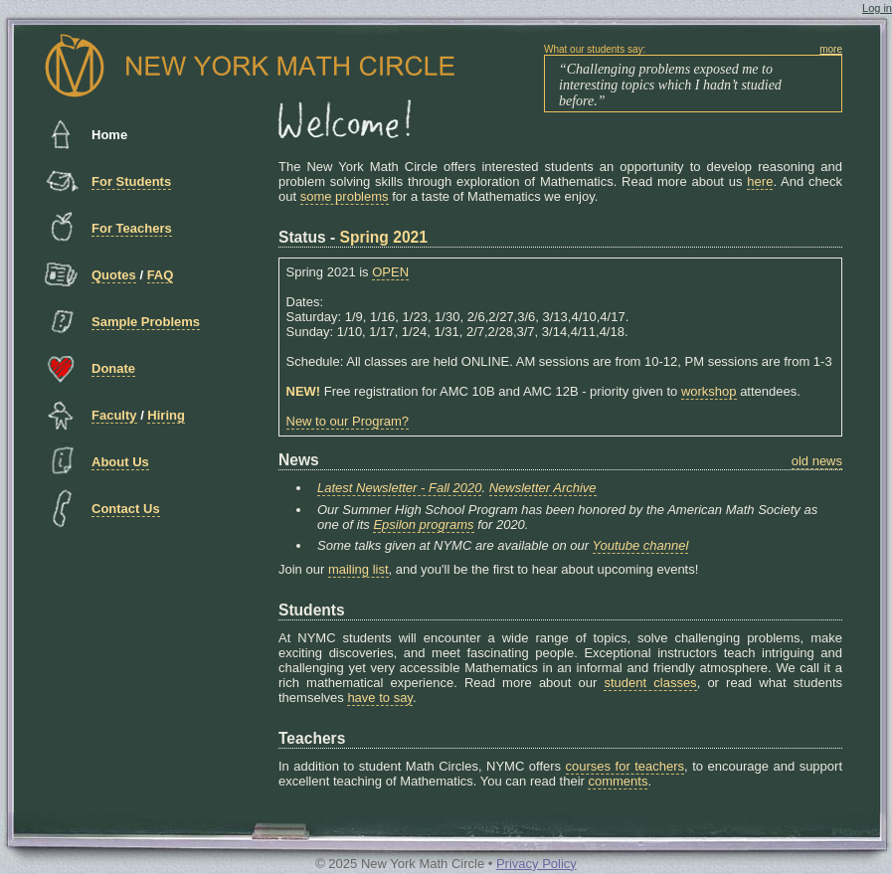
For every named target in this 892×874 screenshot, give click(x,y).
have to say (380, 697)
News (298, 459)
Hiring (166, 415)
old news (817, 460)
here (760, 181)
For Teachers (131, 228)
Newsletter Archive (543, 487)
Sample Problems (145, 321)
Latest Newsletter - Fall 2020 (399, 487)
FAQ (160, 274)
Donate (113, 368)
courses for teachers (625, 766)
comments (617, 781)
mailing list (358, 569)
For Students (131, 181)
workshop (709, 391)
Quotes (113, 274)
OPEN (390, 271)
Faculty (114, 415)
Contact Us (125, 508)
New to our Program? (348, 421)
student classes (650, 682)
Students (311, 610)
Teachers (311, 738)
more (830, 49)
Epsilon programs (423, 524)
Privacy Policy (536, 863)
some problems (344, 196)
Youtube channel (641, 545)
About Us (120, 461)
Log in (877, 8)
